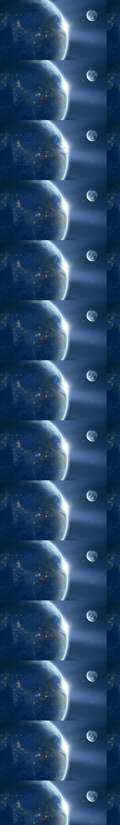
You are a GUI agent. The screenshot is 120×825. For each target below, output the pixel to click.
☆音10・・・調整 (26, 159)
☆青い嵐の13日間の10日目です (30, 145)
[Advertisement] (43, 623)
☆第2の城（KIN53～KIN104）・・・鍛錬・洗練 (35, 142)
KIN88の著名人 (25, 164)
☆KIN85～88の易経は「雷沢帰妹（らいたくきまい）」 (37, 150)
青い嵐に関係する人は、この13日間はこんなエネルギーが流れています (43, 148)
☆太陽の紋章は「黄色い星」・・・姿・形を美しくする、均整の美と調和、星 (44, 153)
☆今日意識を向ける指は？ (29, 161)
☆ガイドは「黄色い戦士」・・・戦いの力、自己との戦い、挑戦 (40, 156)
